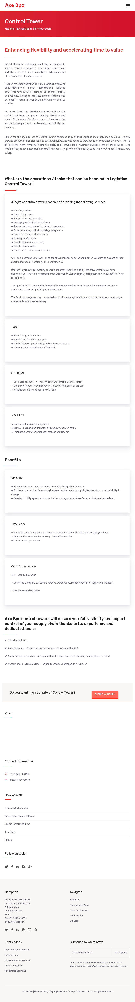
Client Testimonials (79, 910)
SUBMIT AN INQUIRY (105, 694)
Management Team (79, 905)
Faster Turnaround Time (17, 824)
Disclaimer (27, 991)
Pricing (8, 840)
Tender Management (15, 971)
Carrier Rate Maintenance (18, 960)
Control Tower (12, 955)
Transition (10, 832)
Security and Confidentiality (19, 816)
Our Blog (74, 921)
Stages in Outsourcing (16, 808)
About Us (74, 900)
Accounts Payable (14, 965)
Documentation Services (17, 950)
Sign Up (121, 952)
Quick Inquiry (76, 915)
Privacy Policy (41, 991)
